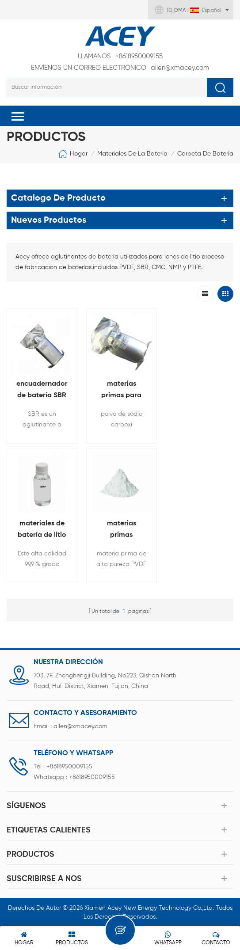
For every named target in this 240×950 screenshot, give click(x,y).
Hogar (73, 154)
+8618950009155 (120, 56)
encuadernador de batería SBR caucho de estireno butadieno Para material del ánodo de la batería (41, 390)
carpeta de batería (205, 154)
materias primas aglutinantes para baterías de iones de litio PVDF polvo (41, 528)
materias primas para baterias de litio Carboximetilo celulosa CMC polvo (119, 390)
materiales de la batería (132, 154)
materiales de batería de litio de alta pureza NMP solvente (198, 390)
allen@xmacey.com (120, 68)
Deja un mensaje (120, 930)
